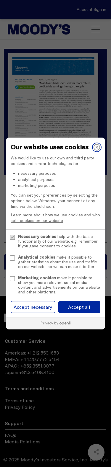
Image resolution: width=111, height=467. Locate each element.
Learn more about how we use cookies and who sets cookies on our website (55, 217)
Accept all (79, 307)
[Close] (96, 147)
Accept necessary (33, 307)
